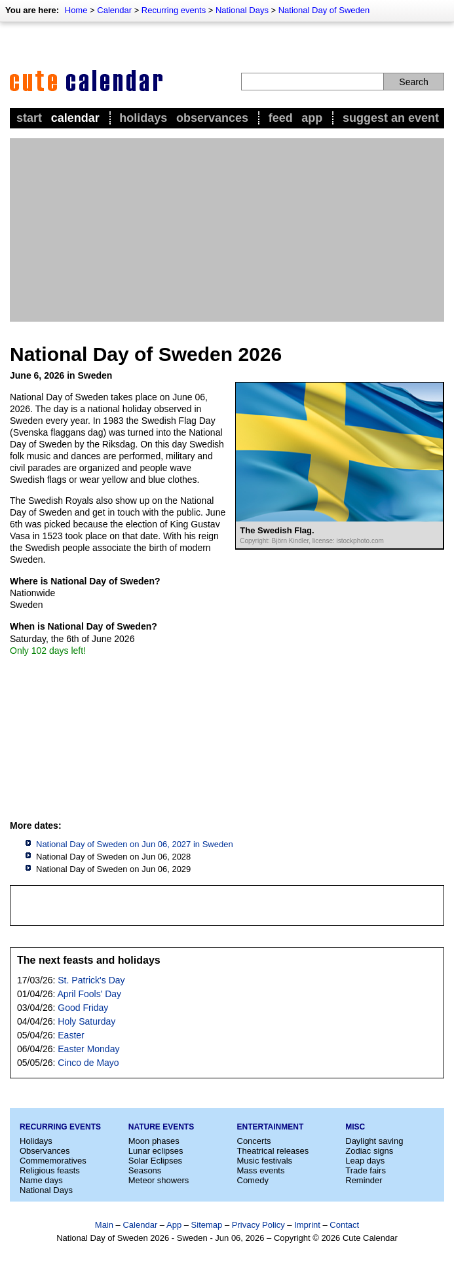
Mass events (261, 1170)
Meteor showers (158, 1180)
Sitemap (207, 1225)
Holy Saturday (86, 1021)
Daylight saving (374, 1141)
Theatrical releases (273, 1151)
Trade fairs (365, 1170)
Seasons (145, 1170)
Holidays (143, 117)
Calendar (114, 10)
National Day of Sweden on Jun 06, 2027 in (134, 844)
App (311, 117)
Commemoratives (53, 1161)
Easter (71, 1035)
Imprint (307, 1225)
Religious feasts (50, 1170)
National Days (242, 10)
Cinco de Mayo (88, 1062)
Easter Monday (88, 1049)
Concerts (254, 1141)
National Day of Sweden (323, 10)
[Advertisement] (227, 230)
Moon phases (154, 1141)
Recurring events (174, 10)
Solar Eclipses (155, 1161)
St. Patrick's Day (91, 980)
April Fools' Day (90, 994)
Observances (212, 117)
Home (76, 10)
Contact (344, 1225)
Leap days (365, 1161)
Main (104, 1225)
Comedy (253, 1180)
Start (29, 117)
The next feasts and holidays (89, 960)
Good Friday (83, 1007)
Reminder (363, 1180)
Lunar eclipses (155, 1151)
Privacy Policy (258, 1225)
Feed (281, 117)
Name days (41, 1180)
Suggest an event (391, 117)
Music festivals (265, 1161)
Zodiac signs (369, 1151)
